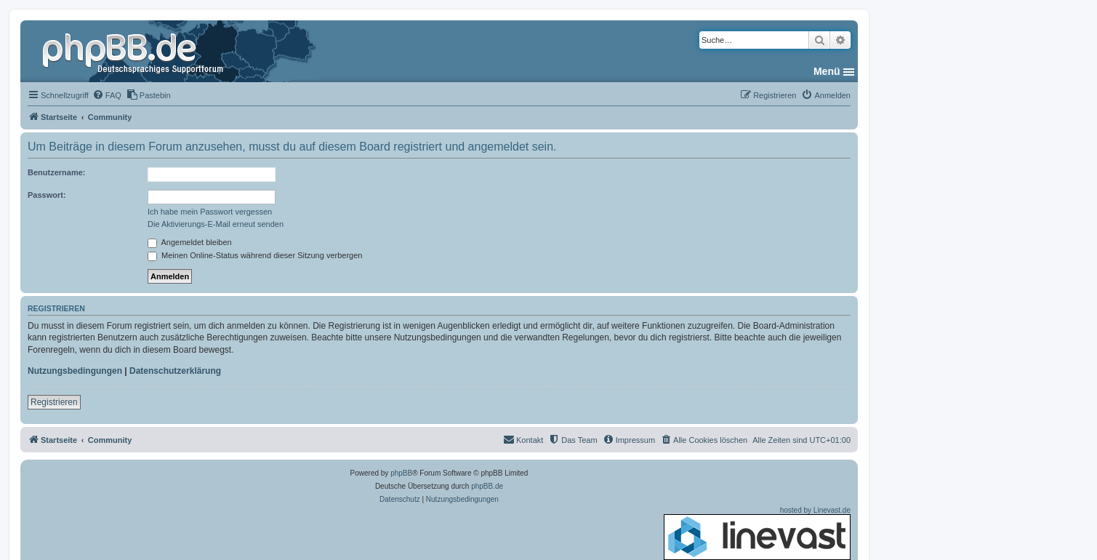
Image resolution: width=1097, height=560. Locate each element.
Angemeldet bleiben (190, 242)
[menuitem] (106, 95)
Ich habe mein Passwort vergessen (210, 211)
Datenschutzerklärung (175, 371)
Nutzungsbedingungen (75, 371)
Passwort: (47, 195)
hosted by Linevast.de (757, 533)
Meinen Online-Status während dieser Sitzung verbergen (255, 255)
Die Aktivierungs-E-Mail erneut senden (216, 224)
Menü (826, 71)
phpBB (401, 473)
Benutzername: (56, 172)
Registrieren (54, 402)
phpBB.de (487, 486)
